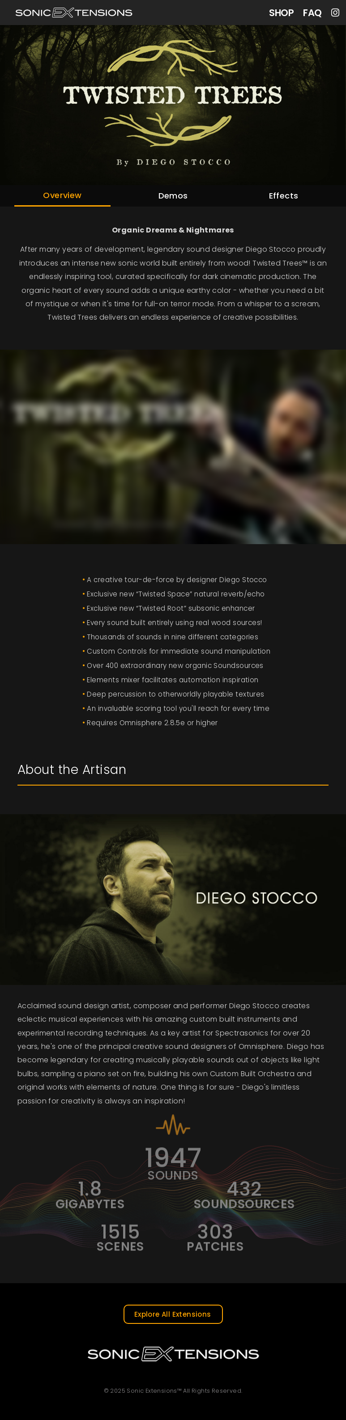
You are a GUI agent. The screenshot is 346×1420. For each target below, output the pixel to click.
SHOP (281, 12)
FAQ (312, 12)
